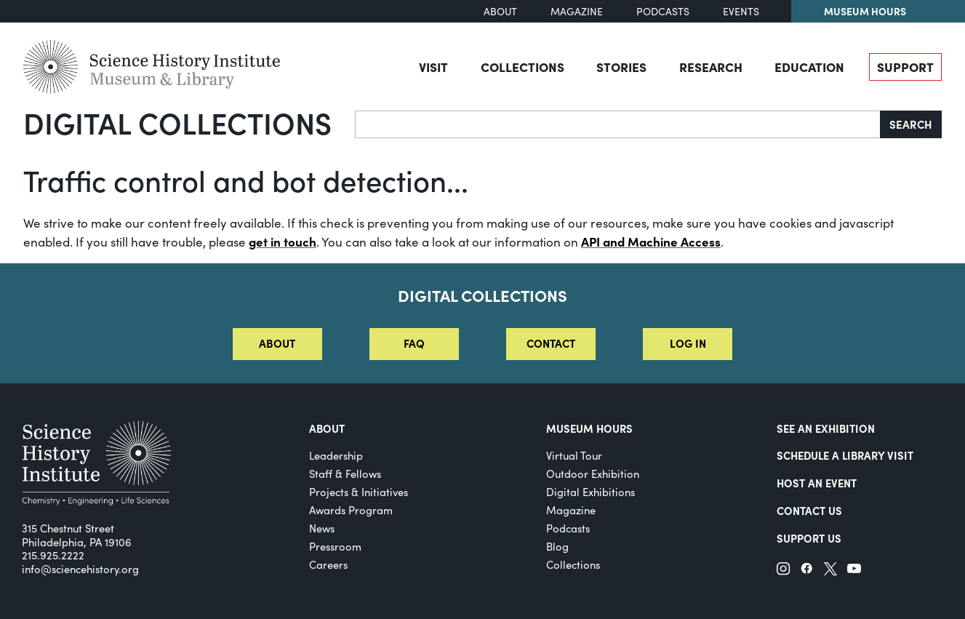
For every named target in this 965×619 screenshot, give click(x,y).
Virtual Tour (574, 455)
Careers (328, 564)
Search (910, 124)
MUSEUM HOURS (589, 428)
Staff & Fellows (345, 473)
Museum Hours (865, 11)
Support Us (809, 538)
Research (710, 66)
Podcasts (662, 11)
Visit (433, 66)
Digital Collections (177, 122)
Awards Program (351, 510)
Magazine (576, 11)
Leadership (336, 455)
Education (809, 66)
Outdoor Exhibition (592, 473)
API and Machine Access (651, 241)
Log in (688, 343)
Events (741, 11)
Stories (621, 66)
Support (905, 66)
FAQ (414, 343)
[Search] (618, 124)
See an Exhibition (826, 428)
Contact (550, 343)
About (500, 11)
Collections (522, 66)
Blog (557, 546)
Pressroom (335, 546)
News (322, 528)
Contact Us (809, 510)
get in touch (282, 241)
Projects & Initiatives (358, 491)
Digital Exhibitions (590, 491)
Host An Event (817, 482)
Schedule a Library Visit (845, 455)
